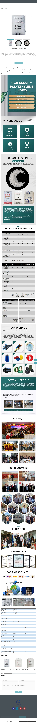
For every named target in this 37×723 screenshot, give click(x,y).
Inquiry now (19, 63)
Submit (18, 692)
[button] (1, 674)
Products (5, 8)
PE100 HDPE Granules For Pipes (6, 670)
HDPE (8, 8)
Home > (2, 8)
